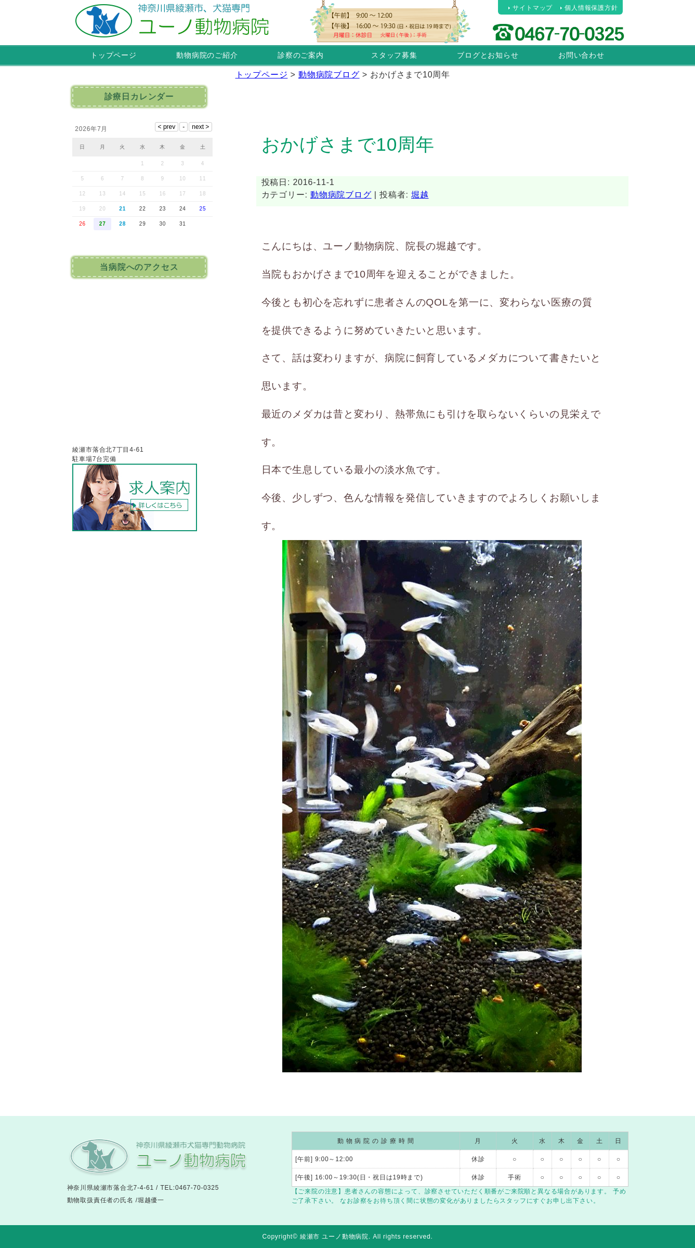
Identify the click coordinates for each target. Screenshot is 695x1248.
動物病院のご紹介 (207, 55)
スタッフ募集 (394, 55)
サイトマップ (533, 7)
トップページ (113, 55)
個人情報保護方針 (591, 7)
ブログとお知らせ (487, 55)
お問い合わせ (581, 55)
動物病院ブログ (341, 194)
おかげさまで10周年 (348, 144)
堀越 (420, 194)
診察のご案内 (301, 55)
